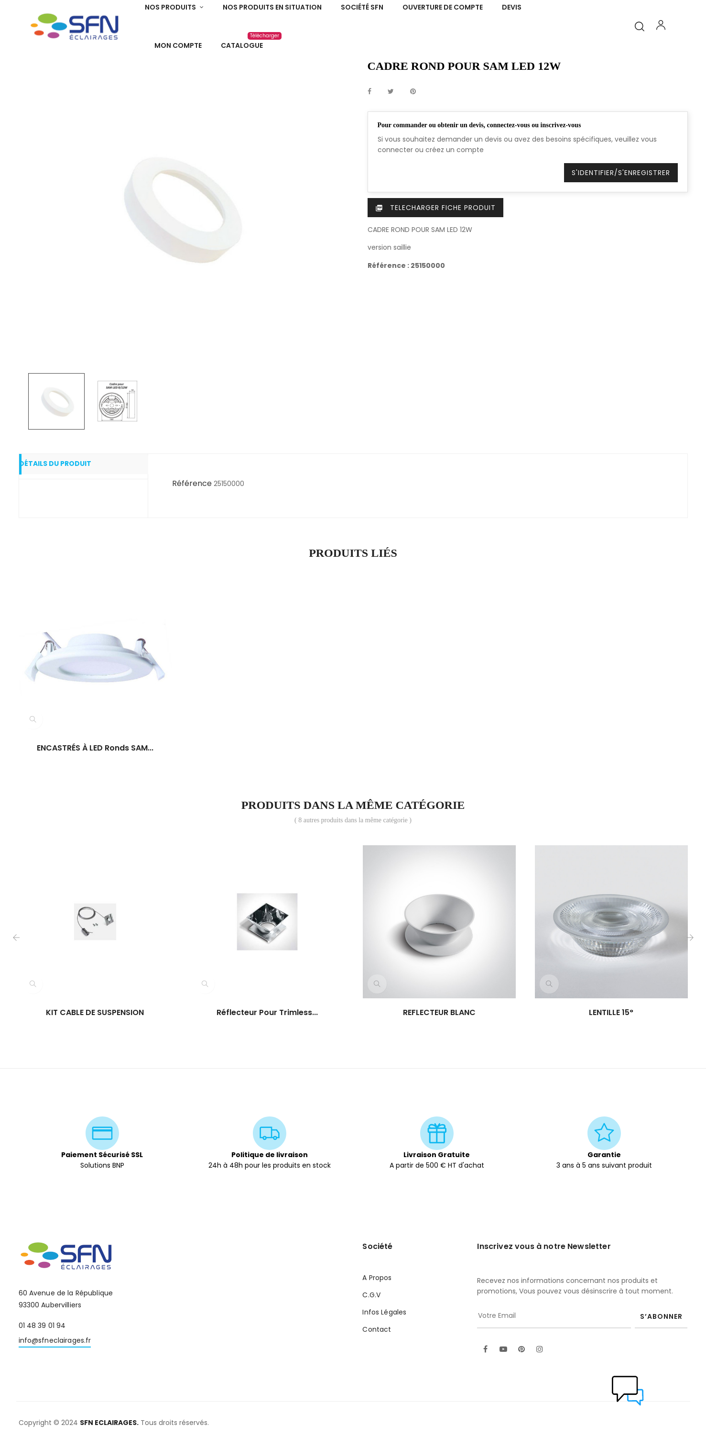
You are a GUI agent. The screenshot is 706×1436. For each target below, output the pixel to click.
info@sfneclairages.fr (55, 1393)
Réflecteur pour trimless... (267, 1065)
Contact (376, 1382)
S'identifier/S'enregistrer (621, 225)
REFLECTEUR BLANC (439, 1065)
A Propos (376, 1330)
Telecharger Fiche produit (435, 260)
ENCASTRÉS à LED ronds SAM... (95, 801)
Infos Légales (384, 1365)
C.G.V (371, 1347)
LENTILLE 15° (611, 1065)
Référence (192, 535)
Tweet (391, 144)
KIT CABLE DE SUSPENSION (95, 1065)
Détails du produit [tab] (68, 517)
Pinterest (413, 144)
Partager (369, 144)
